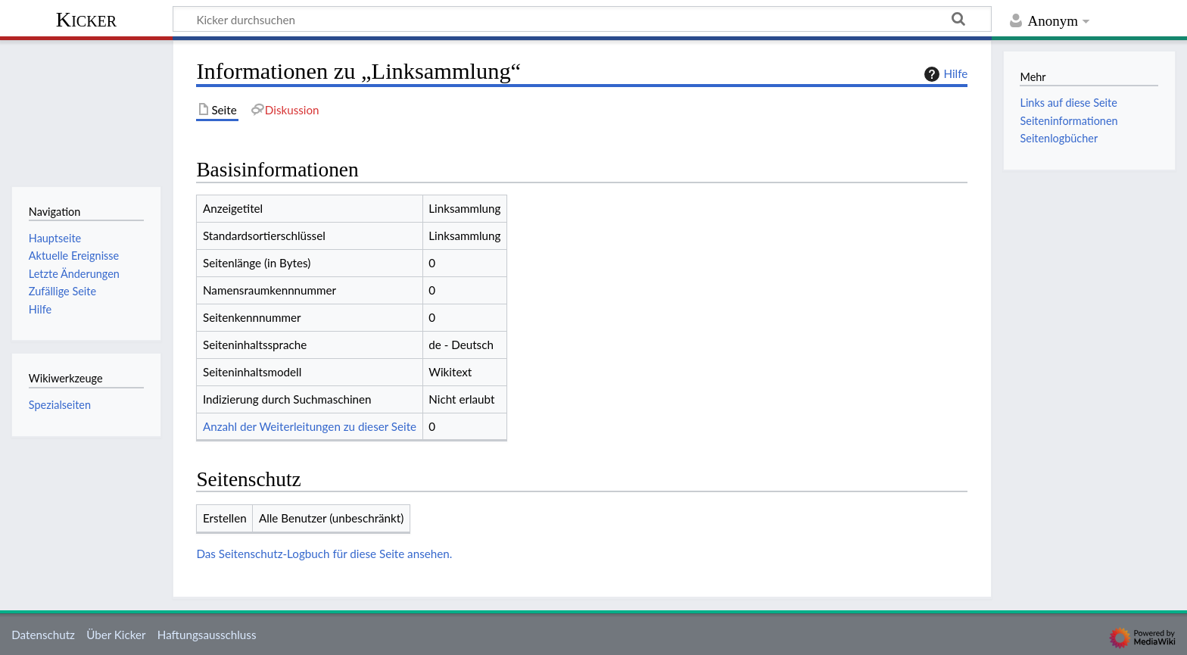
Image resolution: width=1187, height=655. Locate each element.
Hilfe (944, 74)
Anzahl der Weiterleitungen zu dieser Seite (309, 426)
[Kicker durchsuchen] (582, 19)
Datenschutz (43, 634)
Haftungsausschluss (207, 634)
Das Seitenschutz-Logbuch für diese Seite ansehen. (324, 553)
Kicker (86, 19)
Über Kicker (115, 634)
